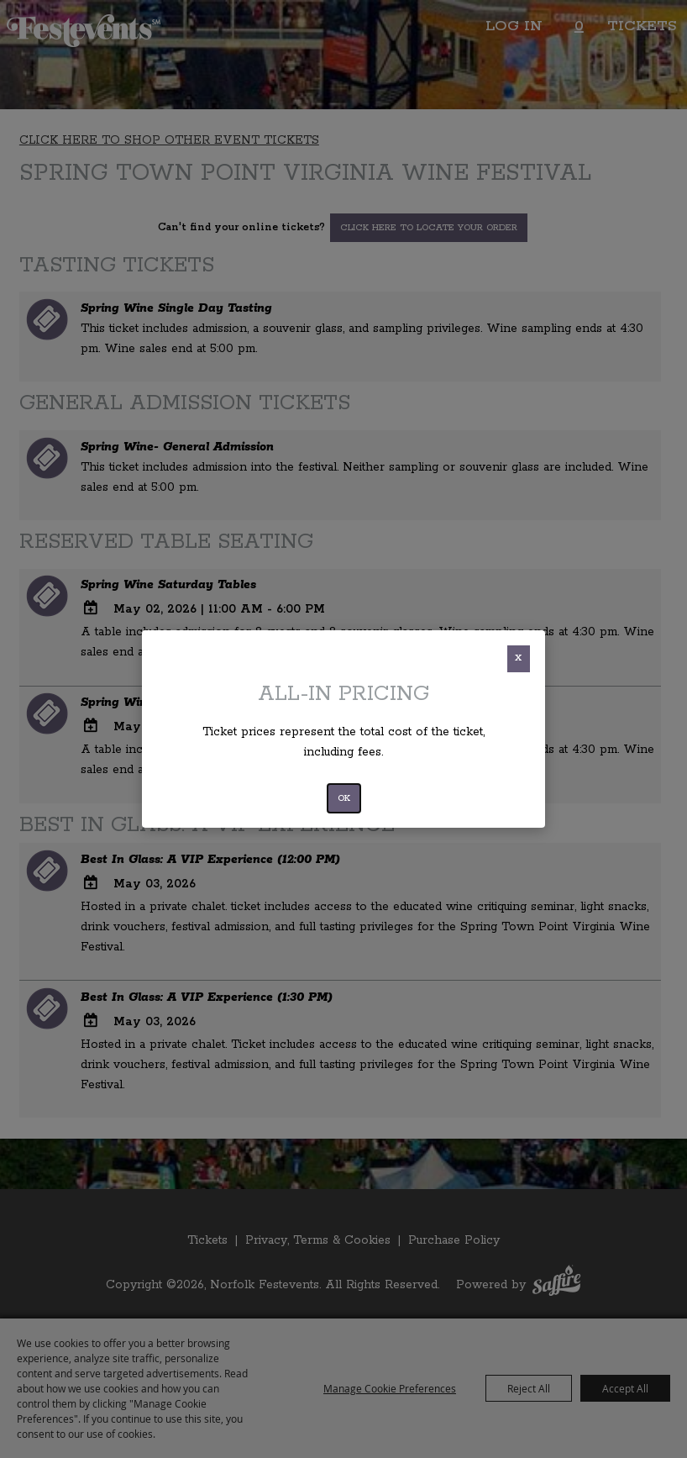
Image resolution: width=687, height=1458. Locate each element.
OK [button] (344, 798)
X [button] (518, 658)
